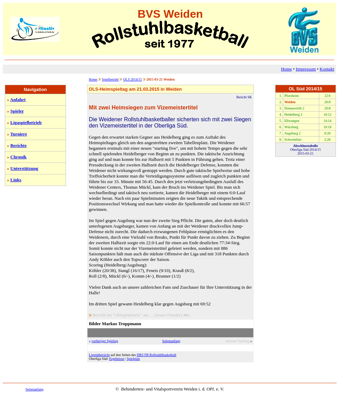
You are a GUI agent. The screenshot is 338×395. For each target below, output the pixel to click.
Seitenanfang (171, 341)
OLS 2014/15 (132, 79)
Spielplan (133, 359)
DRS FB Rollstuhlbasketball (156, 355)
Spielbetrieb (110, 79)
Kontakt (327, 69)
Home (286, 69)
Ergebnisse (116, 359)
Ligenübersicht (99, 355)
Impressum (306, 69)
